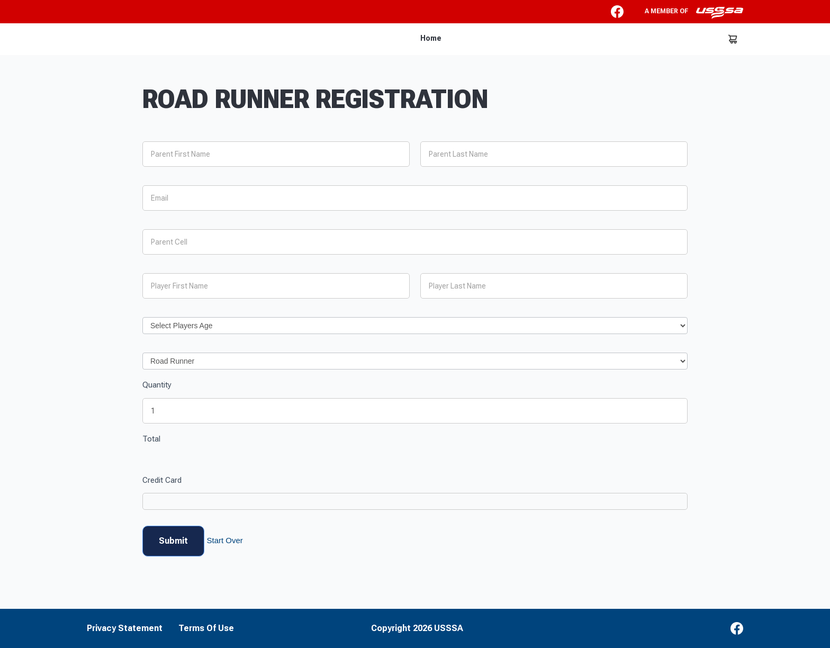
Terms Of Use (206, 628)
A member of (694, 13)
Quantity (157, 385)
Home (430, 38)
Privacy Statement (125, 628)
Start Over (224, 540)
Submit (173, 541)
